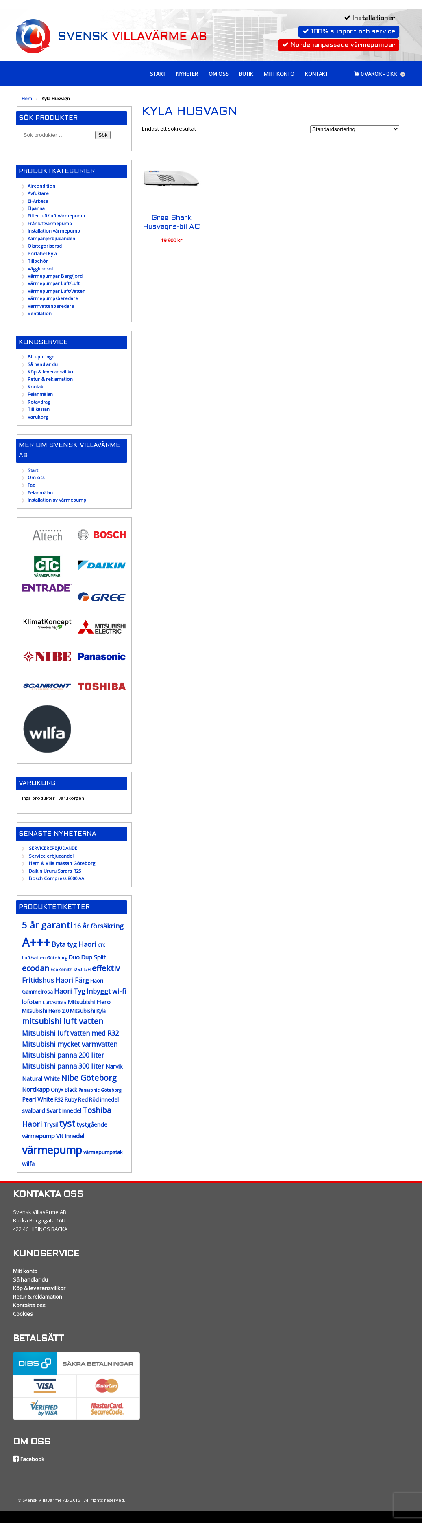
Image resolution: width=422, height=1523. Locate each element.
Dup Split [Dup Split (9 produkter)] (93, 957)
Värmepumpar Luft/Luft (54, 283)
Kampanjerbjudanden (51, 238)
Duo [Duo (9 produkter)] (74, 957)
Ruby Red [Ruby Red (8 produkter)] (76, 1099)
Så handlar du (43, 364)
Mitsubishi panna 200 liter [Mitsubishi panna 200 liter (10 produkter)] (63, 1055)
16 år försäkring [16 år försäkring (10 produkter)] (99, 925)
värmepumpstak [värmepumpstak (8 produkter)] (103, 1152)
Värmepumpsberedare (53, 298)
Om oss (219, 73)
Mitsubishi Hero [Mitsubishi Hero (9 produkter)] (89, 1002)
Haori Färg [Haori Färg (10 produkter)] (72, 980)
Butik (246, 73)
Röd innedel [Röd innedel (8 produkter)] (104, 1099)
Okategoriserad (45, 246)
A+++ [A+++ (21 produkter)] (36, 942)
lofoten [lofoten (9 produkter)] (31, 1002)
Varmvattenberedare (51, 306)
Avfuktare (38, 193)
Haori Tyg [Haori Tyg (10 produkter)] (69, 991)
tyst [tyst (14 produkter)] (67, 1123)
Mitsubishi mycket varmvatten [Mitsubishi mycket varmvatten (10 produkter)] (69, 1044)
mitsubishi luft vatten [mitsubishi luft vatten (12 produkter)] (62, 1021)
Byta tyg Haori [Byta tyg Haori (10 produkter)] (74, 944)
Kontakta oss (29, 1305)
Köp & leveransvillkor (51, 372)
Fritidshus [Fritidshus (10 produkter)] (38, 980)
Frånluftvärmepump (50, 223)
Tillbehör (38, 261)
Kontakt (316, 73)
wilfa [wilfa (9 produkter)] (28, 1163)
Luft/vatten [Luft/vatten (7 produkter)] (54, 1002)
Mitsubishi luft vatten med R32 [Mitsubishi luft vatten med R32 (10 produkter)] (70, 1033)
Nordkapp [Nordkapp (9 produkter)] (36, 1089)
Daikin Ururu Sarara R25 (55, 871)
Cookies (23, 1313)
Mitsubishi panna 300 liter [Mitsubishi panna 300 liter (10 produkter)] (63, 1066)
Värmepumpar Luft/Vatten (56, 291)
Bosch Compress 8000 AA (56, 878)
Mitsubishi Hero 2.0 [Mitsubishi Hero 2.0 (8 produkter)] (45, 1010)
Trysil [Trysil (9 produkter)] (50, 1124)
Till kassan (39, 409)
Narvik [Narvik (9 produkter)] (113, 1066)
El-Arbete (38, 201)
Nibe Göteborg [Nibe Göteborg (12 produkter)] (89, 1077)
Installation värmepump (54, 231)
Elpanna (36, 208)
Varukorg (38, 417)
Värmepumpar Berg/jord (55, 276)
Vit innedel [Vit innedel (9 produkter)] (70, 1136)
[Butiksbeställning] (354, 129)
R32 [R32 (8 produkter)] (58, 1099)
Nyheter (187, 73)
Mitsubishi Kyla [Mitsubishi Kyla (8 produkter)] (88, 1010)
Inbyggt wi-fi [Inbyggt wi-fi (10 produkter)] (106, 991)
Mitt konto (279, 73)
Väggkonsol (40, 269)
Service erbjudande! (51, 856)
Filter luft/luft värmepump (56, 216)
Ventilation (40, 313)
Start (157, 73)
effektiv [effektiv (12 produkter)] (106, 968)
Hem (27, 98)
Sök (103, 135)
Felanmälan (40, 394)
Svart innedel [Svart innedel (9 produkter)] (63, 1110)
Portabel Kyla (42, 253)
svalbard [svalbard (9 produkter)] (33, 1110)
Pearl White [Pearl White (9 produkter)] (37, 1099)
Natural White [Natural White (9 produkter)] (41, 1078)
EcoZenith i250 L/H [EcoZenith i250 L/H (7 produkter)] (70, 969)
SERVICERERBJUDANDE (53, 848)
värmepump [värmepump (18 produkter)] (52, 1149)
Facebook (28, 1459)
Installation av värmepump (57, 500)
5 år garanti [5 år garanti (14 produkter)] (47, 925)
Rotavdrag (39, 402)
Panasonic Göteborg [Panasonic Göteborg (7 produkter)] (99, 1090)
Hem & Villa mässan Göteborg (62, 863)
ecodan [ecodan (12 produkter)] (35, 968)
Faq (31, 485)
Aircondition (41, 186)
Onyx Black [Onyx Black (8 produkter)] (64, 1089)
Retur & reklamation (50, 379)
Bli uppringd (41, 356)
